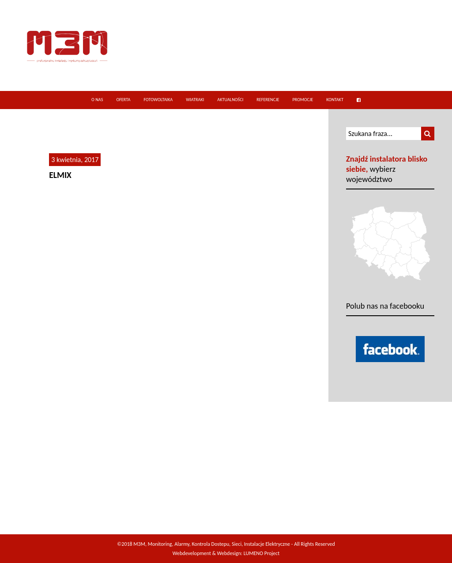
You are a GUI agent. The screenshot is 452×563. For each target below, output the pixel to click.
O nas (97, 99)
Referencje (267, 99)
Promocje (302, 99)
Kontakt (334, 99)
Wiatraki (195, 99)
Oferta (123, 99)
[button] (427, 133)
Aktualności (230, 99)
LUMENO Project (261, 553)
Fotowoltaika (158, 99)
